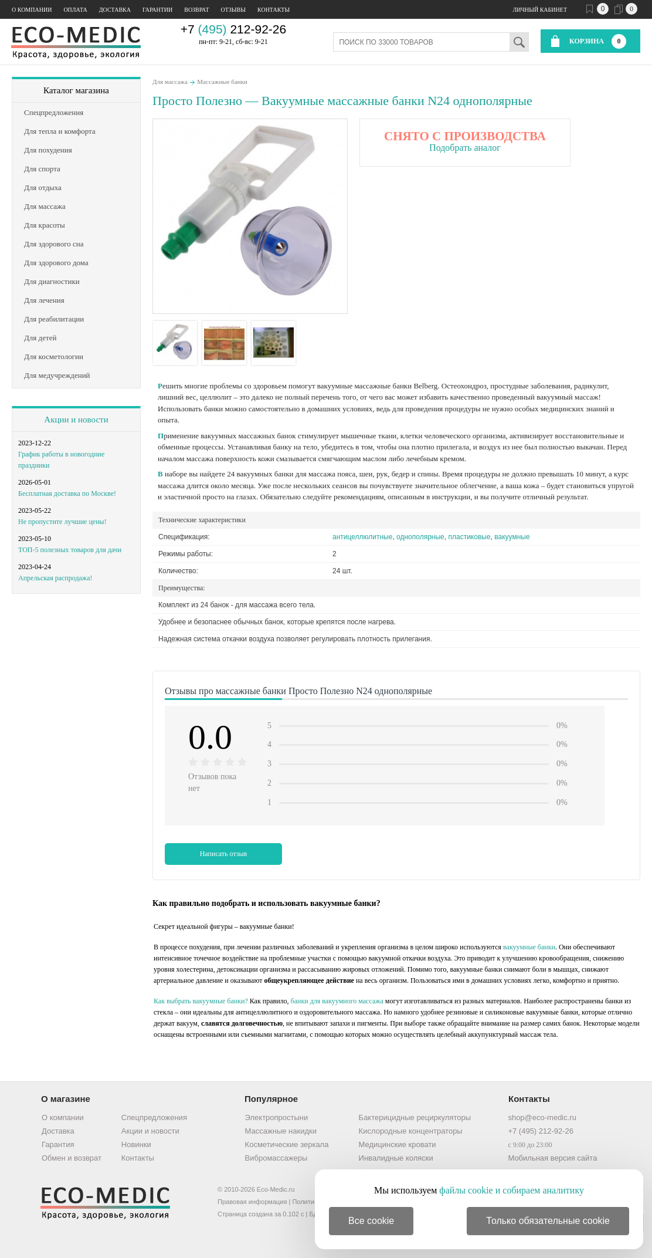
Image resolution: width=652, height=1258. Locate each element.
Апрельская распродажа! (55, 578)
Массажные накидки (281, 1131)
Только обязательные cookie (548, 1221)
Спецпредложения (154, 1117)
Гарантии (157, 9)
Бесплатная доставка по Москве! (67, 493)
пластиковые (469, 537)
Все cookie (371, 1221)
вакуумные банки (529, 947)
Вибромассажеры (276, 1158)
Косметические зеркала (287, 1144)
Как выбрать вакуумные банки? (201, 1001)
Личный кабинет (540, 9)
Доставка (115, 9)
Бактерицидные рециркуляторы (415, 1117)
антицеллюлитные (362, 537)
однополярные (420, 537)
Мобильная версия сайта (552, 1158)
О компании (32, 9)
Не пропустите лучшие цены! (62, 522)
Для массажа (170, 81)
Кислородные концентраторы (411, 1131)
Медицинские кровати (397, 1144)
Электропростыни (276, 1117)
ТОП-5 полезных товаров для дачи (69, 550)
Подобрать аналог (465, 148)
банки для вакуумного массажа (337, 1001)
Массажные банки (222, 81)
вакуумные (511, 537)
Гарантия (58, 1144)
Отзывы (233, 9)
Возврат (196, 9)
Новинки (136, 1144)
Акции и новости (76, 419)
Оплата (75, 9)
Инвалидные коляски (396, 1158)
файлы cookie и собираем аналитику (511, 1190)
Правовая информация (252, 1201)
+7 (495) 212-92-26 (540, 1131)
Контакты (273, 9)
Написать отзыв (223, 854)
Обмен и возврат (71, 1158)
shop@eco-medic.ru (542, 1117)
